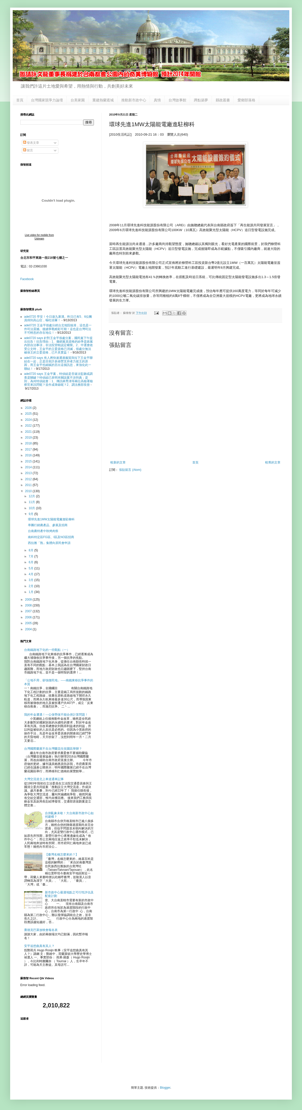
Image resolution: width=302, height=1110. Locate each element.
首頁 (19, 100)
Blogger (165, 1087)
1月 (31, 592)
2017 (29, 449)
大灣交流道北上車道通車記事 (44, 779)
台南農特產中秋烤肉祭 (43, 531)
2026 (29, 408)
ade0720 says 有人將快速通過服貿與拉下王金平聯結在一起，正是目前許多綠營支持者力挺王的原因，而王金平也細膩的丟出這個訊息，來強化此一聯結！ (58, 363)
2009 (29, 599)
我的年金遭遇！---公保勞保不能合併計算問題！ (56, 714)
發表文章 (31, 142)
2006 (29, 617)
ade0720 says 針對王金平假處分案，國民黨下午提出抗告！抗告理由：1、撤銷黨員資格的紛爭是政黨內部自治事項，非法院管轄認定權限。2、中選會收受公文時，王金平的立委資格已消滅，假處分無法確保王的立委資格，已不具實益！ (58, 345)
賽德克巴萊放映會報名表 (41, 930)
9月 (31, 514)
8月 (31, 550)
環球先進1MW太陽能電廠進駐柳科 (51, 519)
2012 (29, 479)
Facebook (27, 279)
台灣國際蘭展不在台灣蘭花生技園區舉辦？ (53, 748)
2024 (29, 420)
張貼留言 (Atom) (130, 470)
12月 (32, 496)
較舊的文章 (272, 462)
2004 (29, 629)
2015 (29, 461)
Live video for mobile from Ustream (39, 237)
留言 (28, 150)
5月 (31, 568)
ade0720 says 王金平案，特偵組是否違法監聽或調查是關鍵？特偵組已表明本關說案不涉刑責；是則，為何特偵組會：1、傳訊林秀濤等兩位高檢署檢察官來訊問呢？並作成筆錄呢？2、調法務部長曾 (58, 379)
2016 (29, 455)
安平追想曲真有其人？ (39, 946)
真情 (157, 100)
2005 (29, 623)
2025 (29, 413)
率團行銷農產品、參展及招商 (48, 525)
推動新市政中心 (133, 100)
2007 (29, 611)
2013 (29, 473)
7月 (31, 556)
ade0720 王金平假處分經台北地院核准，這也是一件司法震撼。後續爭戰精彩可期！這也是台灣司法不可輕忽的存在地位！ (58, 329)
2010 (29, 491)
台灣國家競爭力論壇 (47, 100)
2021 (29, 431)
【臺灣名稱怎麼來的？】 (61, 854)
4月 (31, 574)
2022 (29, 425)
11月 (32, 502)
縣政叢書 (223, 100)
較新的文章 (118, 462)
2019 (29, 437)
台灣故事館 (177, 100)
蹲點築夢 (201, 100)
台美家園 (78, 100)
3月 (31, 580)
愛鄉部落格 (246, 100)
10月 (32, 508)
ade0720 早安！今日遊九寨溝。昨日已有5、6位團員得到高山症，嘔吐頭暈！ (58, 318)
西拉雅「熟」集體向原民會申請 (49, 543)
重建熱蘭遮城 (103, 100)
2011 (29, 485)
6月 (31, 562)
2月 (31, 586)
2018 (29, 443)
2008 (29, 605)
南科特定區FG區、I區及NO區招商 (51, 537)
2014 (29, 467)
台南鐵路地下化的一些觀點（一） (47, 650)
